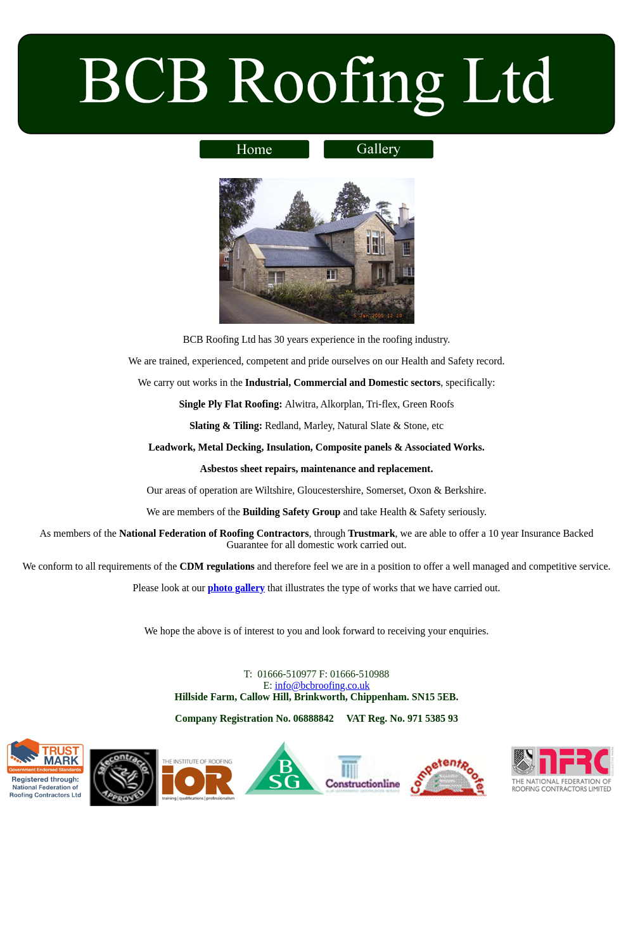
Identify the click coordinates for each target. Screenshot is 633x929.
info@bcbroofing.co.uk (322, 685)
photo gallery (236, 587)
